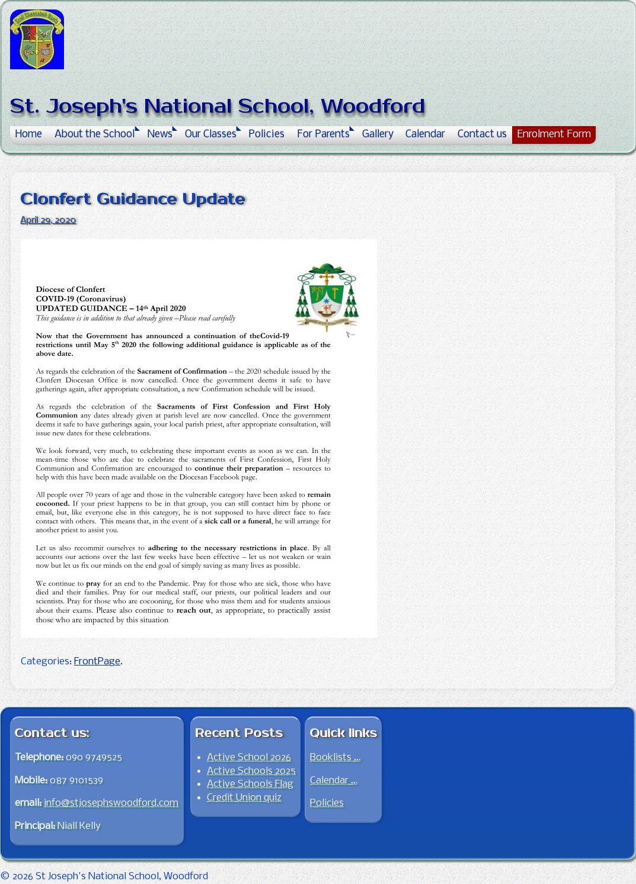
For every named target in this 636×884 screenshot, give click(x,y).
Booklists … (335, 757)
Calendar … (333, 780)
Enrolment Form (554, 134)
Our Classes (210, 134)
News (159, 134)
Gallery (378, 134)
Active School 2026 (249, 757)
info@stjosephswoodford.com (111, 803)
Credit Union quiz (244, 797)
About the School (95, 134)
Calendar (425, 134)
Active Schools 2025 (251, 771)
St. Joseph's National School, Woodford (217, 106)
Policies (266, 134)
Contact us (482, 134)
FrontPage (97, 661)
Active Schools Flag (250, 784)
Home (28, 134)
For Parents (323, 134)
